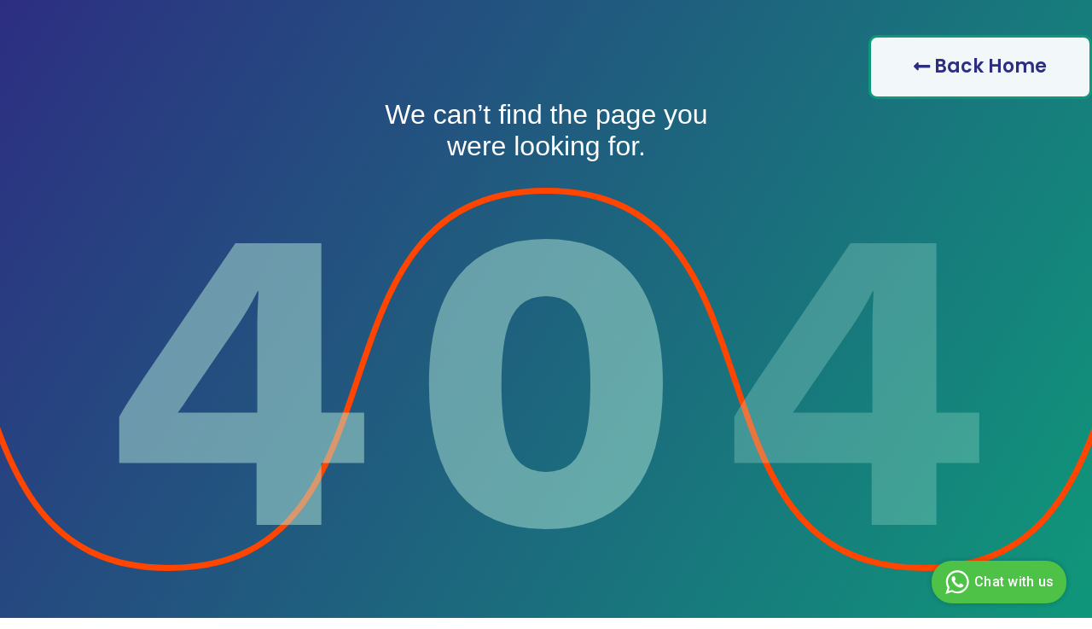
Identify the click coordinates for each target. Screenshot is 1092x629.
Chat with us (997, 582)
